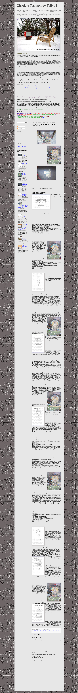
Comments (19, 128)
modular (52, 630)
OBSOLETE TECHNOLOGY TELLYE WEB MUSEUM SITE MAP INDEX (22, 147)
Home (46, 686)
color (39, 630)
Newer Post (33, 686)
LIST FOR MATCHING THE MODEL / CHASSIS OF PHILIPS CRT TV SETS (25, 247)
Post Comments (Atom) (39, 687)
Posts (18, 126)
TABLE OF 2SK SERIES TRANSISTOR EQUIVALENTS (24, 215)
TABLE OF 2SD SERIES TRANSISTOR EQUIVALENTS (24, 184)
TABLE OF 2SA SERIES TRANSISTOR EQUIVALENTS (24, 164)
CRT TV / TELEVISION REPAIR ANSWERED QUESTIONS (24, 238)
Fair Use (43, 117)
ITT (49, 630)
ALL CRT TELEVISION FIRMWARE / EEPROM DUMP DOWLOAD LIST (24, 175)
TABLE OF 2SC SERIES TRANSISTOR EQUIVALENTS (24, 154)
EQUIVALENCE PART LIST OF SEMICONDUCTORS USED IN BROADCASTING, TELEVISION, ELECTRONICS (23, 227)
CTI (45, 630)
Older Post (59, 686)
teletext (39, 631)
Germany (48, 630)
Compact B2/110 (42, 630)
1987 (37, 630)
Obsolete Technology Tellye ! (37, 5)
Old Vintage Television (56, 630)
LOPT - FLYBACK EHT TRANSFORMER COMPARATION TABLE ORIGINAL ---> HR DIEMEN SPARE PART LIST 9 (23, 205)
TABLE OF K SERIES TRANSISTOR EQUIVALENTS (24, 194)
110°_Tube (35, 630)
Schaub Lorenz (34, 631)
